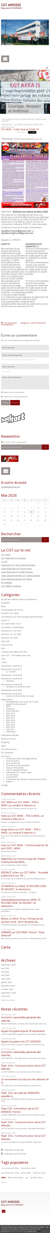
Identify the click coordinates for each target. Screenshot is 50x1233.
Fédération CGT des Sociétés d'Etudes (18, 565)
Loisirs (4, 662)
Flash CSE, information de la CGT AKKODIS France (20, 1110)
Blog (3, 606)
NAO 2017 (10, 718)
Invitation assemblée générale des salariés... (21, 1019)
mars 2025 (5, 979)
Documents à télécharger (12, 627)
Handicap (10, 708)
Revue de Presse (8, 738)
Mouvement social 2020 (11, 684)
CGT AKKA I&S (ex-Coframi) (13, 558)
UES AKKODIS (7, 752)
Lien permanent (9, 323)
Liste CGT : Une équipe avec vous (16, 655)
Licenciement (12, 777)
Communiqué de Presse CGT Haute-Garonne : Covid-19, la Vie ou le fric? (24, 120)
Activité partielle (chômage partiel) (21, 758)
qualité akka (36, 1177)
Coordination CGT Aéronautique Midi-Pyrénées (22, 616)
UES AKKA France (9, 749)
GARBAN (6, 932)
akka (3, 1177)
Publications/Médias (10, 735)
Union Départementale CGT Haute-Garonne (20, 575)
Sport (3, 745)
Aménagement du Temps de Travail (22, 701)
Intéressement (12, 711)
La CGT (4, 561)
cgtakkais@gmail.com (10, 487)
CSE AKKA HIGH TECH (11, 623)
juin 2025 (5, 968)
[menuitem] (25, 120)
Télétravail (10, 731)
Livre (3, 658)
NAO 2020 (10, 724)
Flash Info (5, 641)
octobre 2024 (7, 989)
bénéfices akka (28, 1168)
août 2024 (5, 996)
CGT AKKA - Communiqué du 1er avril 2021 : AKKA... (24, 846)
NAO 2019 (10, 722)
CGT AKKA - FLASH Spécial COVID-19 (20, 129)
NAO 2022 (10, 727)
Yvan (3, 845)
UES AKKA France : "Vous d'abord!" (22, 933)
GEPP (8, 706)
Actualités (5, 602)
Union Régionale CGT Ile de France (16, 568)
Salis (4, 815)
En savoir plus (31, 1231)
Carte (6, 947)
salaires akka (39, 1172)
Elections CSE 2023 (9, 637)
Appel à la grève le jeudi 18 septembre (23, 1031)
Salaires (9, 781)
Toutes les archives (8, 1000)
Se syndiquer (6, 582)
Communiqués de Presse (12, 609)
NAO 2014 (10, 713)
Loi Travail (10, 671)
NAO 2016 (10, 715)
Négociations (7, 699)
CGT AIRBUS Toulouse (11, 586)
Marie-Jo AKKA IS (11, 918)
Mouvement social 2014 (11, 665)
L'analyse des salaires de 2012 (14, 651)
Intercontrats (7, 644)
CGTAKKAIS (7, 886)
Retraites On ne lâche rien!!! (18, 686)
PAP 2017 (10, 729)
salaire (4, 1182)
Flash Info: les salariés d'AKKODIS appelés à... (20, 1094)
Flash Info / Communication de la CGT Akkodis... (23, 1067)
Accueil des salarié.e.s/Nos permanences (19, 599)
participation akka (10, 1172)
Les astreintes (12, 774)
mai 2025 (5, 972)
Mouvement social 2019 (11, 678)
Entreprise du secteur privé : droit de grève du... (22, 920)
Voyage (4, 785)
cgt (26, 1177)
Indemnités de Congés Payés (19, 772)
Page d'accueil (7, 124)
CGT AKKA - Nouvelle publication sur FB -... (24, 874)
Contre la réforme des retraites (20, 696)
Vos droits (5, 756)
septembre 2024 (8, 993)
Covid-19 (5, 620)
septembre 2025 (8, 965)
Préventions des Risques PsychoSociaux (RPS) (26, 779)
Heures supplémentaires (17, 770)
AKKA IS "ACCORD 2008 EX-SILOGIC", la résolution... (23, 887)
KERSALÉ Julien (10, 872)
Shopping (5, 742)
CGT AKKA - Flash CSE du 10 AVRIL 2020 (29, 124)
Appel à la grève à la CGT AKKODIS (21, 1041)
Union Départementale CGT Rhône (16, 579)
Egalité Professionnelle (16, 704)
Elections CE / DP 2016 (11, 634)
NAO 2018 (10, 720)
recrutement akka (10, 1168)
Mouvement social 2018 (11, 675)
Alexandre (6, 858)
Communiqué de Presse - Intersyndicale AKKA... (23, 860)
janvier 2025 (6, 982)
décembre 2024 (8, 986)
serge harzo (8, 829)
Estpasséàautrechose (13, 899)
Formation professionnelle (17, 765)
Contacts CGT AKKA (10, 613)
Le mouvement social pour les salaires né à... (25, 1080)
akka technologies (15, 1177)
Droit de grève (12, 760)
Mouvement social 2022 (11, 690)
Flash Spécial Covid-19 (31, 138)
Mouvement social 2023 (11, 693)
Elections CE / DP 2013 (11, 630)
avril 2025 (5, 975)
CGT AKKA (5, 554)
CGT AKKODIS (11, 4)
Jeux (3, 648)
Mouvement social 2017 (11, 669)
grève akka (26, 1172)
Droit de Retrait (13, 763)
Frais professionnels (15, 767)
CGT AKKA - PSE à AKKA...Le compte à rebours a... (20, 803)
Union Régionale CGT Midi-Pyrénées (17, 572)
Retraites (10, 681)
